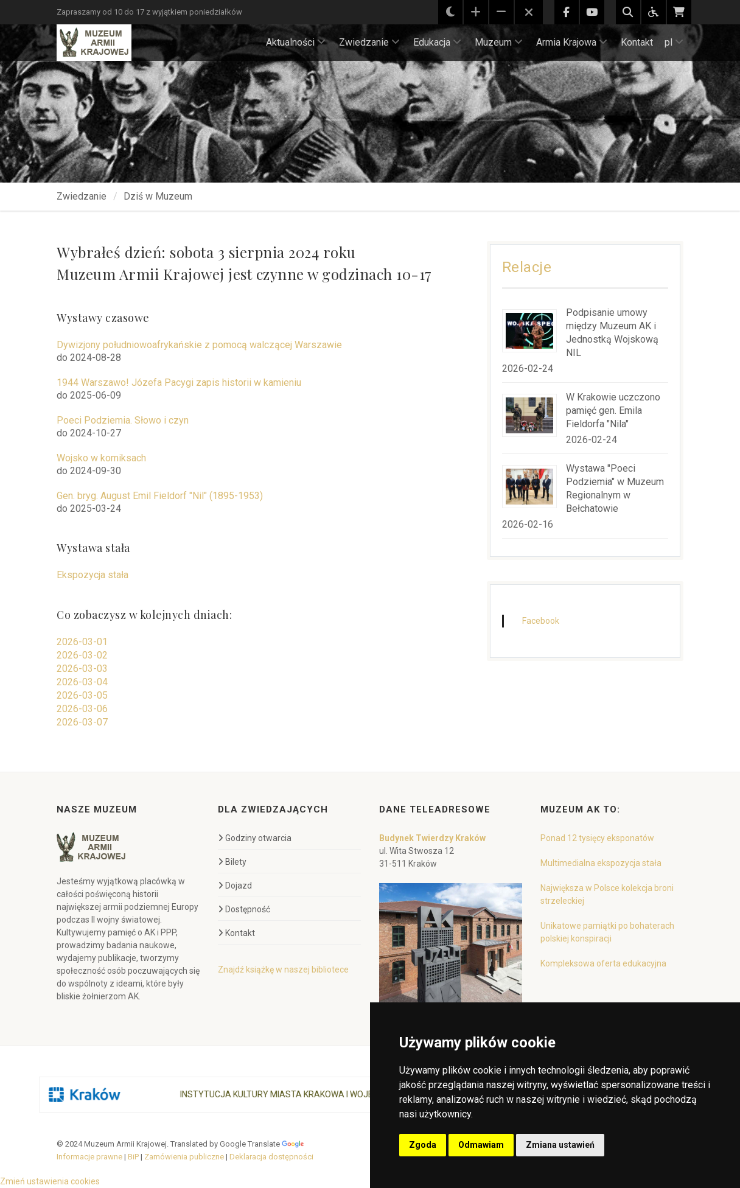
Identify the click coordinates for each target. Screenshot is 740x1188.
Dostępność (244, 909)
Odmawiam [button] (481, 1145)
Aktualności (296, 42)
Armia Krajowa (571, 42)
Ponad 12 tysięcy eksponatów (597, 838)
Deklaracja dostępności (271, 1156)
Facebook (540, 621)
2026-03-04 (82, 682)
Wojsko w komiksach (101, 458)
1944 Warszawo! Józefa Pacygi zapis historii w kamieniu (179, 382)
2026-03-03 (82, 668)
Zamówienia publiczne (184, 1156)
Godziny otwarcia (254, 838)
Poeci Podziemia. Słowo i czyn (123, 420)
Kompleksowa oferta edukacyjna (603, 963)
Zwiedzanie (369, 42)
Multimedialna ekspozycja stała (600, 863)
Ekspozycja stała (92, 575)
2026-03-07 (82, 722)
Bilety (232, 862)
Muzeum (499, 42)
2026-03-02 (82, 655)
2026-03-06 (82, 709)
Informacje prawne (89, 1156)
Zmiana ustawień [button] (560, 1145)
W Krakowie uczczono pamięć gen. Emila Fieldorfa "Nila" (613, 410)
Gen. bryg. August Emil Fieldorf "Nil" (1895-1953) (160, 495)
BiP (133, 1156)
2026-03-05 (82, 695)
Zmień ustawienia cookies (50, 1181)
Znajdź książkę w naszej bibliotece (283, 969)
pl (674, 42)
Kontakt (637, 42)
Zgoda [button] (422, 1145)
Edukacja (437, 42)
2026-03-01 (82, 642)
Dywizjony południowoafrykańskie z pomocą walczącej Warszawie (199, 345)
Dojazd (235, 885)
